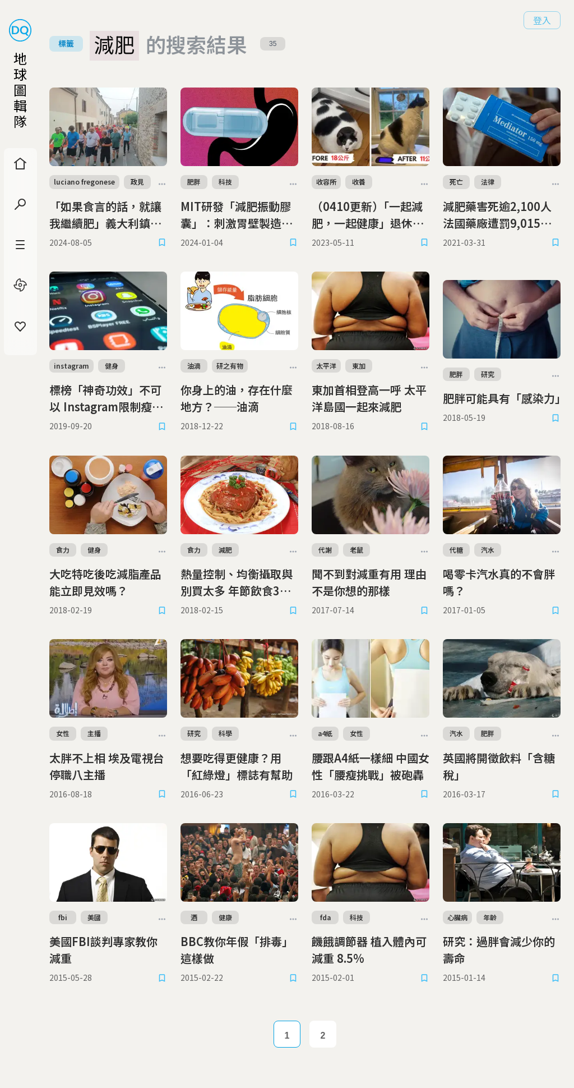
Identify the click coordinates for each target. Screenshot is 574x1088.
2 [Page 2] (323, 1035)
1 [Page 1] (287, 1035)
